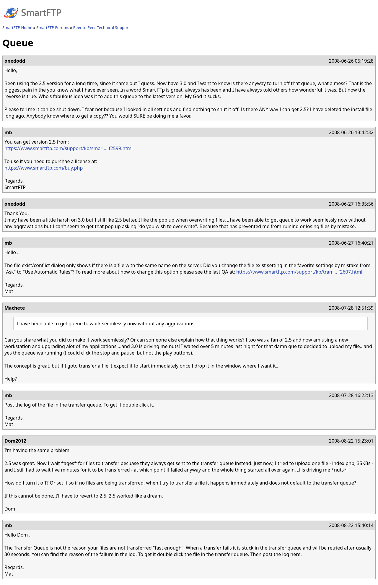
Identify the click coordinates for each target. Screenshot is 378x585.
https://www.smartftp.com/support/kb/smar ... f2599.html (68, 148)
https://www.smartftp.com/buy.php (43, 168)
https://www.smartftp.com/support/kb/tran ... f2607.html (299, 272)
